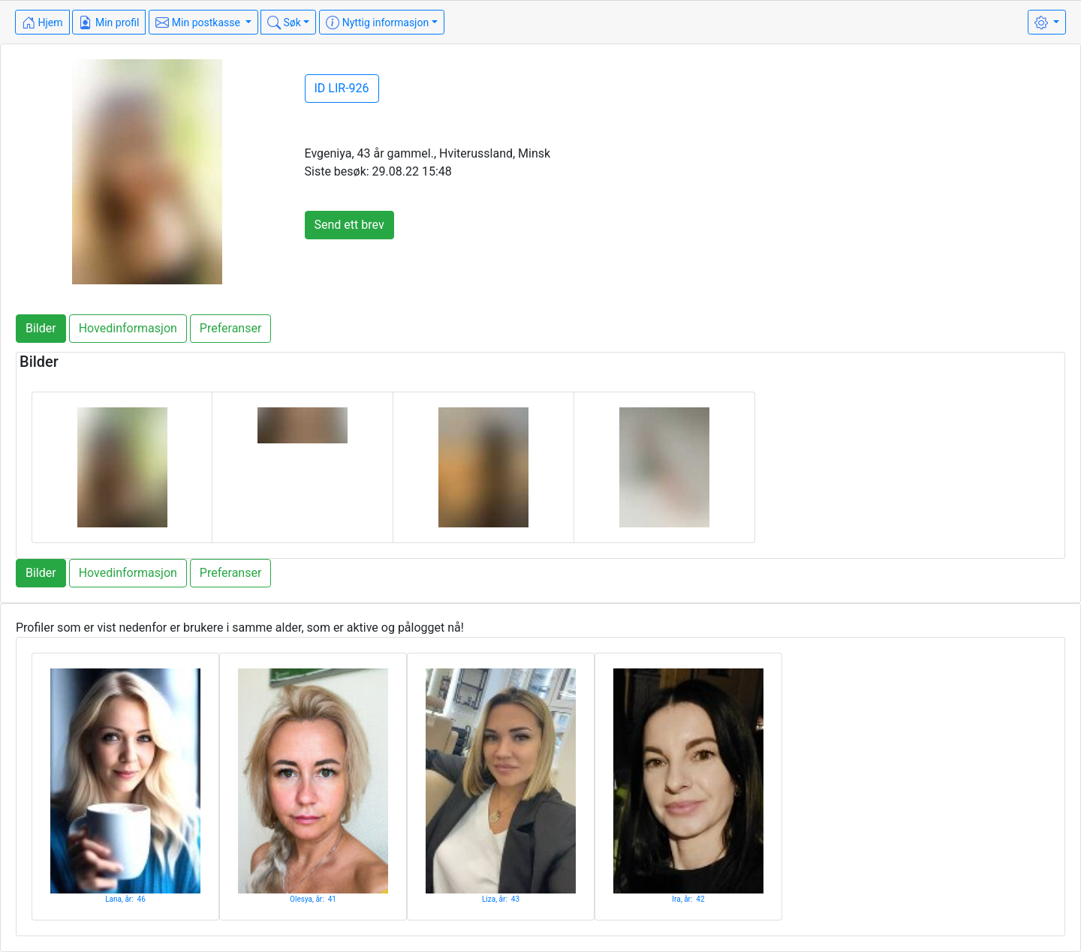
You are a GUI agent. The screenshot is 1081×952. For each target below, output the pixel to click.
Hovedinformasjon (128, 328)
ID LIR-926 (342, 88)
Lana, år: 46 (125, 899)
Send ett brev (349, 225)
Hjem (42, 22)
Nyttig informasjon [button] (377, 22)
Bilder (41, 328)
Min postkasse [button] (198, 22)
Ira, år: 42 (688, 899)
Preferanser (231, 328)
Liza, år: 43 (500, 899)
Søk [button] (284, 22)
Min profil (109, 22)
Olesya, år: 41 (313, 899)
